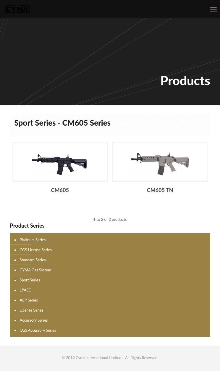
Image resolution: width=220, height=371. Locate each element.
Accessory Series (34, 320)
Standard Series (33, 259)
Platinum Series (33, 239)
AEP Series (29, 300)
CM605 (60, 190)
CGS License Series (36, 249)
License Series (31, 310)
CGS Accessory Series (38, 330)
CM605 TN (160, 190)
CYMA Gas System (35, 270)
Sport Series (30, 280)
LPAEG (25, 290)
